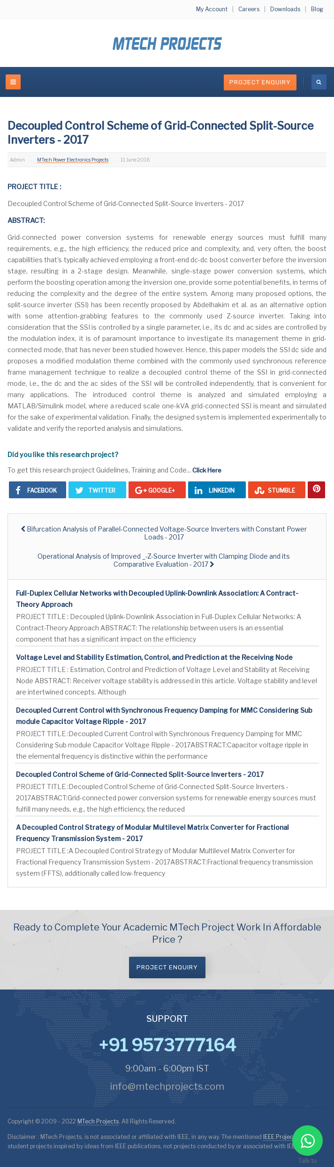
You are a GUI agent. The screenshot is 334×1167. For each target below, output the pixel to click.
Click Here (206, 470)
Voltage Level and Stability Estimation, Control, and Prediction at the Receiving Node (154, 657)
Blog (317, 9)
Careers (248, 9)
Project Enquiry (260, 82)
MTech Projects (98, 1121)
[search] (318, 81)
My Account (212, 9)
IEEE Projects (281, 1136)
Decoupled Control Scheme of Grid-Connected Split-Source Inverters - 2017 (140, 774)
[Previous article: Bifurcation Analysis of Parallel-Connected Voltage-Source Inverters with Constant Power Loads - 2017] (163, 533)
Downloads (285, 9)
